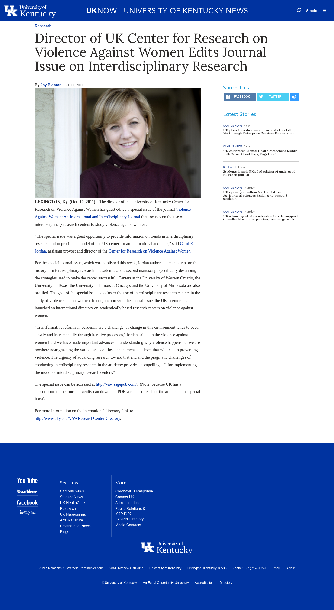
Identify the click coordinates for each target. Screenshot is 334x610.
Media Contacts (128, 525)
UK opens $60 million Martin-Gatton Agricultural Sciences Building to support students (255, 195)
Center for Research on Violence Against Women (150, 251)
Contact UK (124, 497)
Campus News (72, 491)
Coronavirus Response (134, 491)
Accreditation (204, 582)
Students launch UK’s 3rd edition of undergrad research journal (259, 173)
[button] (316, 10)
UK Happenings (73, 514)
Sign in (290, 568)
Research (43, 26)
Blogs (64, 532)
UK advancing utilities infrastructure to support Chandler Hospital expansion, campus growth (260, 217)
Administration (127, 503)
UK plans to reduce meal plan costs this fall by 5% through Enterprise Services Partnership (259, 131)
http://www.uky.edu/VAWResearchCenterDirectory (77, 418)
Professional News (75, 526)
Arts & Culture (71, 520)
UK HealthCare (72, 503)
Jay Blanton (51, 85)
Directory (225, 582)
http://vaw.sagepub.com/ (116, 384)
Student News (71, 497)
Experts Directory (129, 519)
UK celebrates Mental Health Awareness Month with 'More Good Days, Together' (260, 152)
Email (276, 568)
